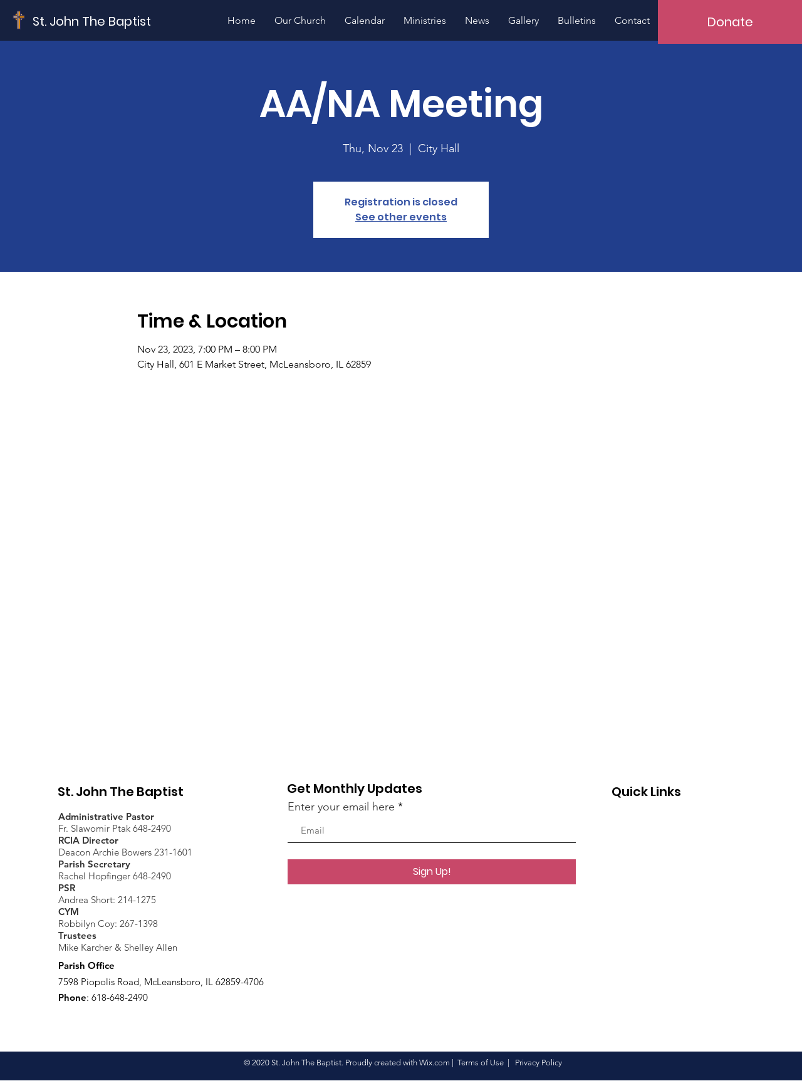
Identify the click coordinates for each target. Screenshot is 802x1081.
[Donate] (730, 22)
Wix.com (434, 1062)
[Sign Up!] (432, 871)
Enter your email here (341, 806)
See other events (401, 217)
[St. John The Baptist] (92, 21)
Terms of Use (480, 1062)
